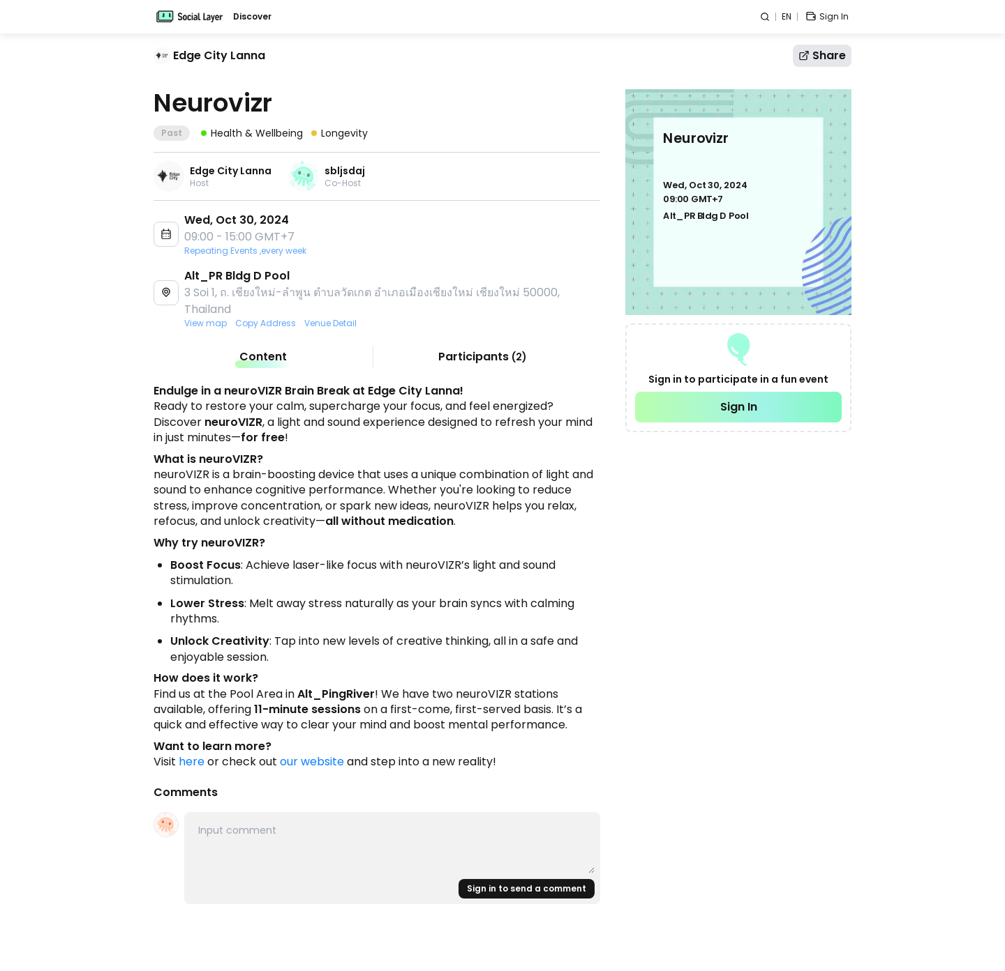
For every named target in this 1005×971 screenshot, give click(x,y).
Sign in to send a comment (526, 888)
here (191, 762)
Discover (252, 16)
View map (205, 323)
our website (312, 762)
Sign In (738, 407)
